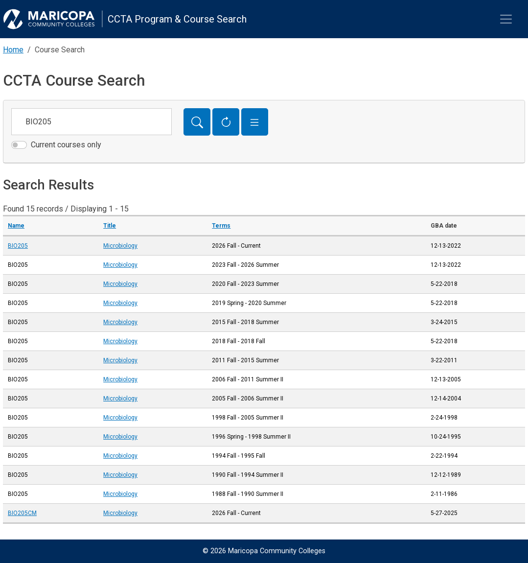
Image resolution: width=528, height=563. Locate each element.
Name (16, 225)
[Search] (197, 122)
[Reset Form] (225, 122)
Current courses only (66, 144)
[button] (254, 122)
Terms (221, 225)
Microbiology (120, 245)
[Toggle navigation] (506, 19)
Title (109, 225)
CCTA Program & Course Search (177, 19)
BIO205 (18, 245)
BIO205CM (22, 513)
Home (13, 49)
